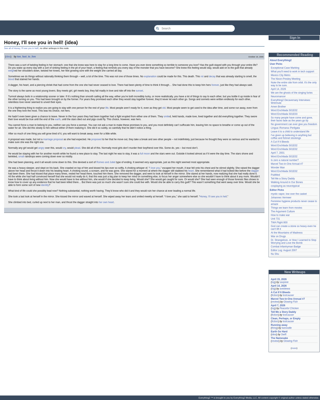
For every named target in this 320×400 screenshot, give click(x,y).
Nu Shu (275, 254)
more (294, 348)
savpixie (284, 282)
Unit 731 (275, 218)
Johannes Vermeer (281, 197)
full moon (145, 153)
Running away (279, 325)
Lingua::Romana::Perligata (285, 127)
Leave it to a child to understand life (290, 131)
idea (8, 56)
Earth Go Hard (279, 331)
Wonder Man (278, 167)
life (106, 107)
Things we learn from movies (286, 207)
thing (274, 327)
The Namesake (279, 338)
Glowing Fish (290, 301)
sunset (139, 90)
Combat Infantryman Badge (286, 246)
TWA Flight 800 (279, 222)
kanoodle (287, 327)
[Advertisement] (160, 10)
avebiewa (285, 288)
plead (77, 147)
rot (202, 76)
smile (166, 116)
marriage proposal (53, 139)
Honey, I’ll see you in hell (213, 196)
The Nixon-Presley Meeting (285, 78)
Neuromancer (278, 96)
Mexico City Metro (280, 75)
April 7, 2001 (277, 152)
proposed (96, 139)
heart (191, 170)
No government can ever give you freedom (294, 124)
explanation (150, 76)
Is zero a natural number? (285, 160)
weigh (11, 70)
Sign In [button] (295, 37)
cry (64, 147)
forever (215, 85)
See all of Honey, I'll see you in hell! (21, 48)
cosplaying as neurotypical (285, 185)
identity (45, 185)
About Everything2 (281, 60)
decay (212, 76)
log (273, 282)
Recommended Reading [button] (295, 55)
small (21, 156)
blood (11, 79)
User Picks (276, 64)
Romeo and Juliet (105, 162)
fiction (275, 295)
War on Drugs (278, 236)
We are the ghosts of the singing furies (292, 92)
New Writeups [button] (295, 272)
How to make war (280, 215)
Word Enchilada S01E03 (284, 114)
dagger (255, 170)
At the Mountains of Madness (286, 232)
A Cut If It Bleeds (280, 141)
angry (41, 147)
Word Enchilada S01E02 (284, 110)
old (164, 107)
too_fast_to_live (26, 56)
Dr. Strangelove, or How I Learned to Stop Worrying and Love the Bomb (293, 241)
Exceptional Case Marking (285, 67)
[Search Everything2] (194, 28)
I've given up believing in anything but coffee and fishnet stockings (291, 137)
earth (57, 119)
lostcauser (288, 295)
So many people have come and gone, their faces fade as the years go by (292, 119)
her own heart (106, 202)
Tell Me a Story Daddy (283, 178)
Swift (283, 334)
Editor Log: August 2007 (284, 250)
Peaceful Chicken (289, 308)
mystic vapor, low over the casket (289, 193)
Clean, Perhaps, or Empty (285, 318)
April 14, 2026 (278, 89)
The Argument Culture (283, 211)
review (275, 301)
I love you (155, 167)
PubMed (275, 174)
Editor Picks (277, 190)
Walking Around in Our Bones (287, 182)
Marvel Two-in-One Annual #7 (287, 163)
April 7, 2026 (278, 305)
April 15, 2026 (279, 279)
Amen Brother (278, 106)
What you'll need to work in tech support (292, 71)
